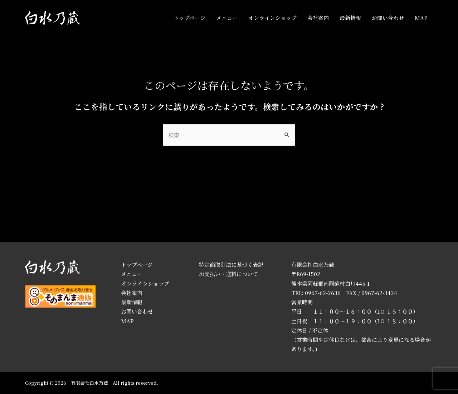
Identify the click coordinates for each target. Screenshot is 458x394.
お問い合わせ (388, 17)
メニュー (227, 17)
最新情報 (350, 17)
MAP (421, 17)
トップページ (189, 17)
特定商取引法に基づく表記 (231, 264)
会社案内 (318, 17)
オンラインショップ (272, 17)
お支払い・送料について (228, 274)
